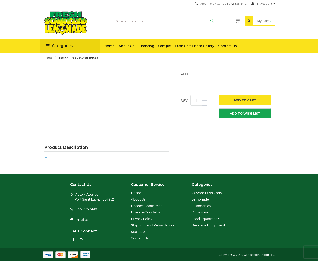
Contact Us (227, 46)
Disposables (201, 206)
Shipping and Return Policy (153, 225)
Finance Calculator (145, 212)
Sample (164, 46)
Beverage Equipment (208, 225)
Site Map (138, 232)
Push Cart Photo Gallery (194, 46)
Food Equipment (205, 219)
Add (245, 100)
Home (109, 46)
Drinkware (200, 212)
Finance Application (147, 206)
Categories (58, 46)
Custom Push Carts (207, 193)
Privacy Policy (141, 219)
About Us (126, 46)
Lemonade (200, 199)
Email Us (81, 220)
